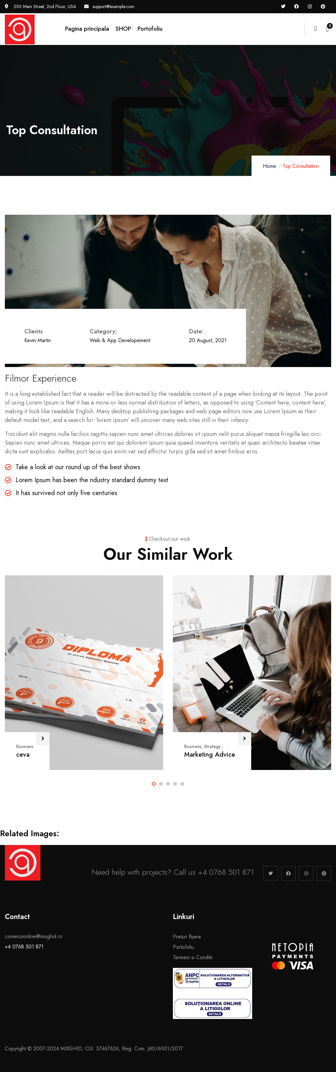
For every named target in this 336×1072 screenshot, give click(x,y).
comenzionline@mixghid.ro (33, 936)
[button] (154, 784)
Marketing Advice (209, 754)
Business (24, 746)
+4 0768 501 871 (24, 946)
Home (269, 166)
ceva (22, 754)
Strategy (212, 746)
